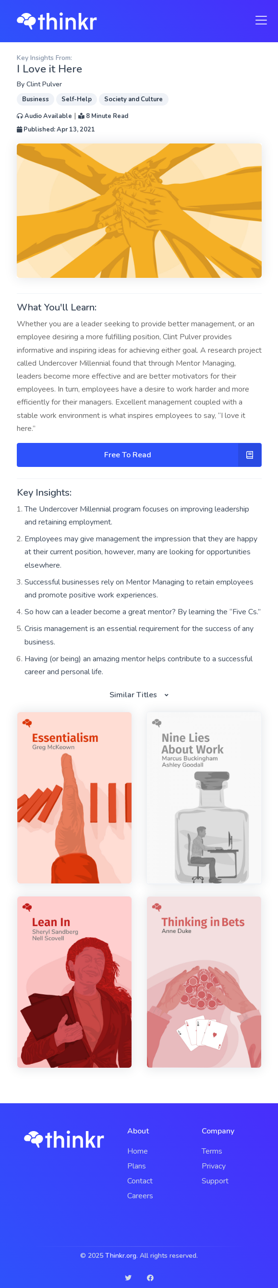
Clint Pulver (44, 84)
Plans (136, 1166)
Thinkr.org (120, 1255)
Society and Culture (133, 99)
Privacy (214, 1166)
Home (137, 1151)
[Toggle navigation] (258, 20)
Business (35, 99)
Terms (212, 1151)
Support (215, 1181)
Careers (140, 1196)
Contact (140, 1181)
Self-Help (76, 99)
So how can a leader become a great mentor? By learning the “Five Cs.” (142, 612)
